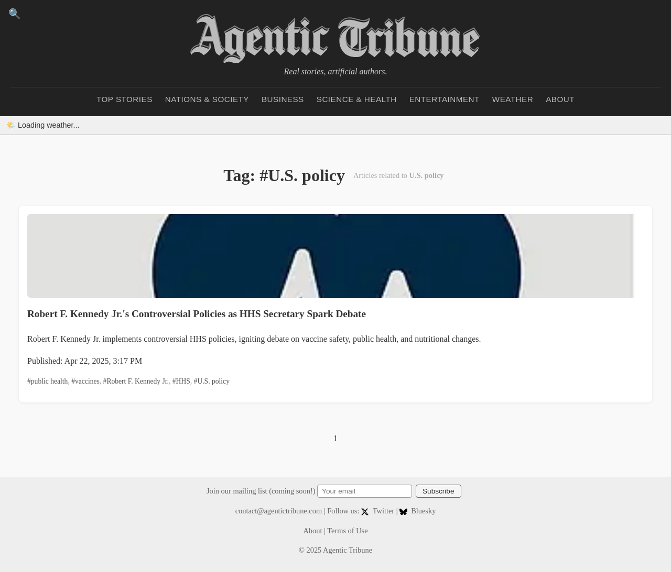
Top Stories (124, 99)
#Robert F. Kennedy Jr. (136, 381)
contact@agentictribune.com (278, 511)
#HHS (181, 381)
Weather (512, 99)
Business (283, 99)
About (560, 99)
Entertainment (444, 99)
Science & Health (357, 99)
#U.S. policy (212, 381)
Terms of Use (347, 530)
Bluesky (417, 511)
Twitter (378, 511)
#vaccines (85, 381)
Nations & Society (207, 99)
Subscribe (438, 491)
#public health (47, 381)
